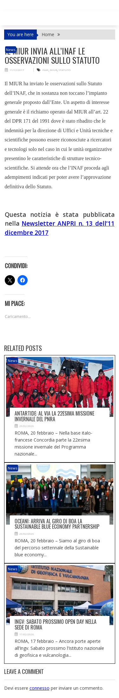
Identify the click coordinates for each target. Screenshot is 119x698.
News (10, 49)
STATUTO (64, 70)
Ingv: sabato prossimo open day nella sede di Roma (55, 624)
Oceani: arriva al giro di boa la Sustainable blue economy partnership (57, 524)
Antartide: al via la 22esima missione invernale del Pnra (54, 416)
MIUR (53, 70)
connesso (40, 688)
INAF (45, 70)
